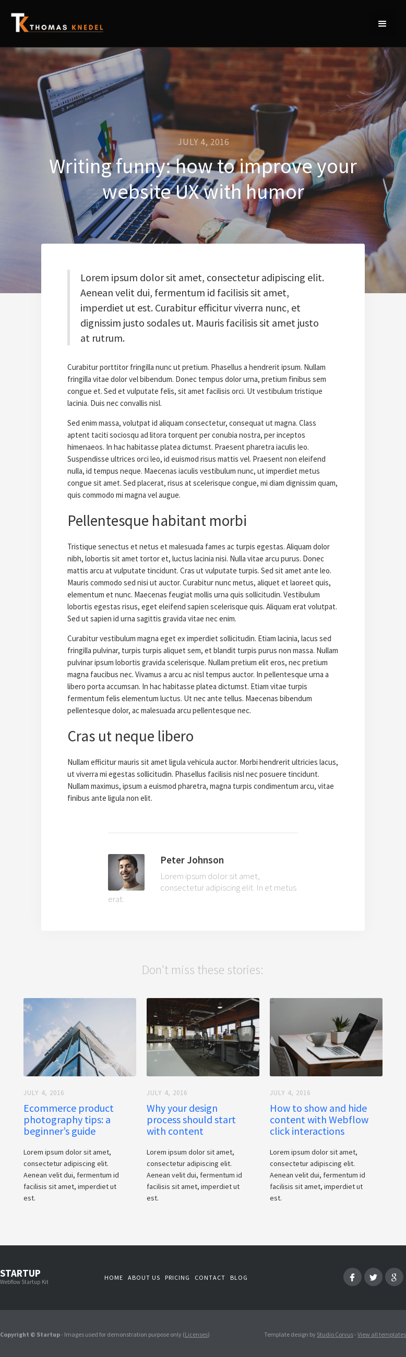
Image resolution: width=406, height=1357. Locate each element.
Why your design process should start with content (191, 1119)
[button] (382, 23)
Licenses (196, 1334)
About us (144, 1277)
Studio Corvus (335, 1334)
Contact (210, 1277)
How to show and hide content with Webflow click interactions (319, 1119)
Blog (239, 1277)
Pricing (177, 1277)
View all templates (381, 1334)
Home (113, 1277)
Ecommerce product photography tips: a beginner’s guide (68, 1119)
